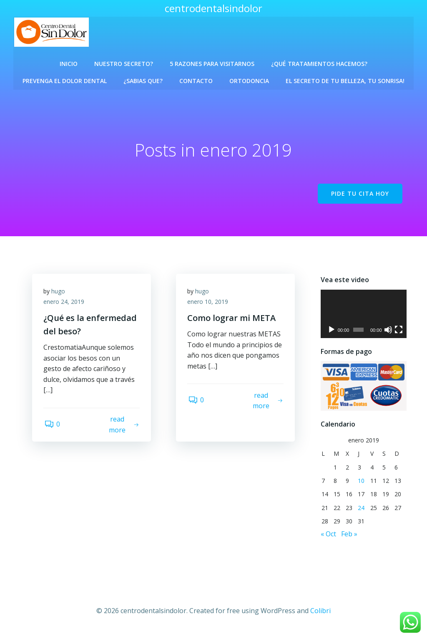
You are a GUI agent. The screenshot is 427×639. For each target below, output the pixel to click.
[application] (363, 317)
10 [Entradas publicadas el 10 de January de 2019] (361, 485)
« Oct (327, 538)
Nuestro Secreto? (123, 61)
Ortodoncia (249, 78)
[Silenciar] (388, 333)
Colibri (320, 614)
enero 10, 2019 (208, 306)
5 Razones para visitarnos (212, 61)
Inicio (69, 61)
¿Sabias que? (143, 78)
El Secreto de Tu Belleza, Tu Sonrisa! (345, 78)
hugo (59, 295)
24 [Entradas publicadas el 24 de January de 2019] (361, 512)
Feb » (348, 538)
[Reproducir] (331, 333)
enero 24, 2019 (65, 306)
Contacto (196, 78)
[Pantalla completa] (399, 333)
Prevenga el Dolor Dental (65, 78)
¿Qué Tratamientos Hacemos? (319, 61)
